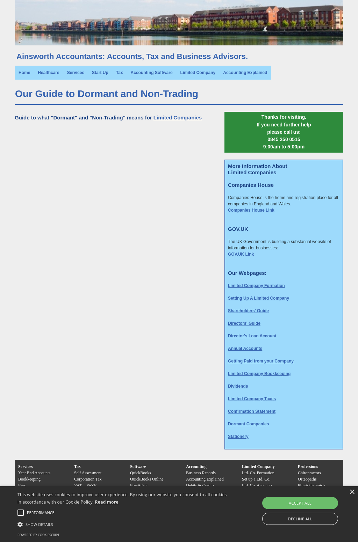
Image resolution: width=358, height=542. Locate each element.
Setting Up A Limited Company (258, 298)
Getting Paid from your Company (261, 361)
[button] (41, 513)
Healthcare (48, 72)
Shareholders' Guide (248, 310)
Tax (119, 72)
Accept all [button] (300, 503)
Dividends (238, 386)
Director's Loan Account (252, 336)
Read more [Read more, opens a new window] (107, 502)
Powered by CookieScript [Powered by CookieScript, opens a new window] (38, 535)
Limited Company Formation (256, 285)
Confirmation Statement (251, 411)
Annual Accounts (245, 348)
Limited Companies (177, 117)
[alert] (179, 514)
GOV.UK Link (241, 254)
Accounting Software (152, 72)
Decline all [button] (300, 518)
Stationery (238, 436)
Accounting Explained (245, 72)
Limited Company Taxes (252, 398)
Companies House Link (251, 210)
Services (75, 72)
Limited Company (198, 72)
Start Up (100, 72)
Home (24, 72)
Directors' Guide (244, 323)
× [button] (352, 492)
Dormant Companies (248, 424)
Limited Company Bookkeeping (259, 373)
